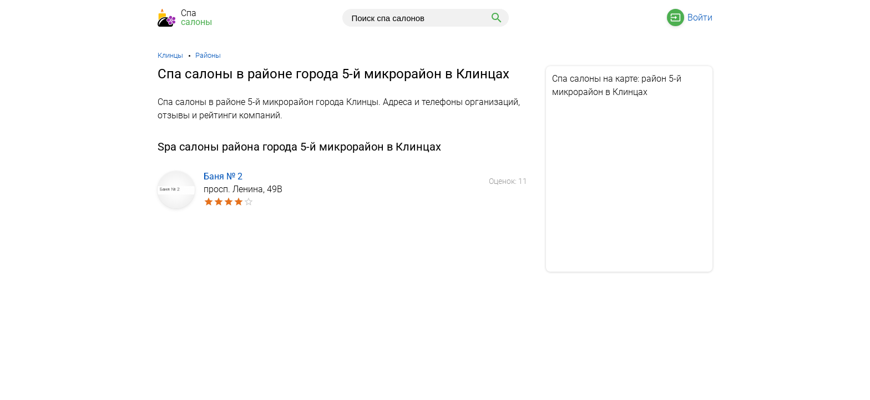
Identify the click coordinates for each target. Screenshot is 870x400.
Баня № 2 (223, 176)
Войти (699, 17)
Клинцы (170, 55)
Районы (208, 55)
